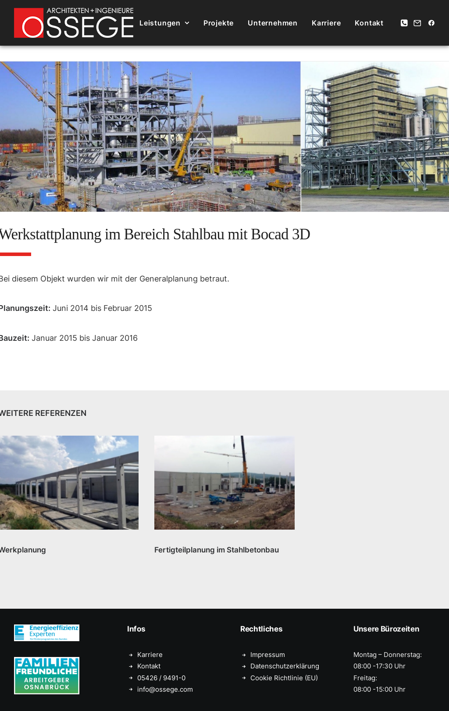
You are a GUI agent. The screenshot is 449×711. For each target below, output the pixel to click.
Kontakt (369, 22)
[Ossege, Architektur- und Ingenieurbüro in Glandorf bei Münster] (73, 23)
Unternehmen (273, 22)
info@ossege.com (165, 689)
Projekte (218, 22)
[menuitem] (164, 23)
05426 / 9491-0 (161, 678)
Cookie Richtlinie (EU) (284, 678)
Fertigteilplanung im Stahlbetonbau (216, 549)
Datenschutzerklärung (284, 666)
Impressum (267, 654)
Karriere (326, 22)
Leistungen (164, 22)
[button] (404, 23)
